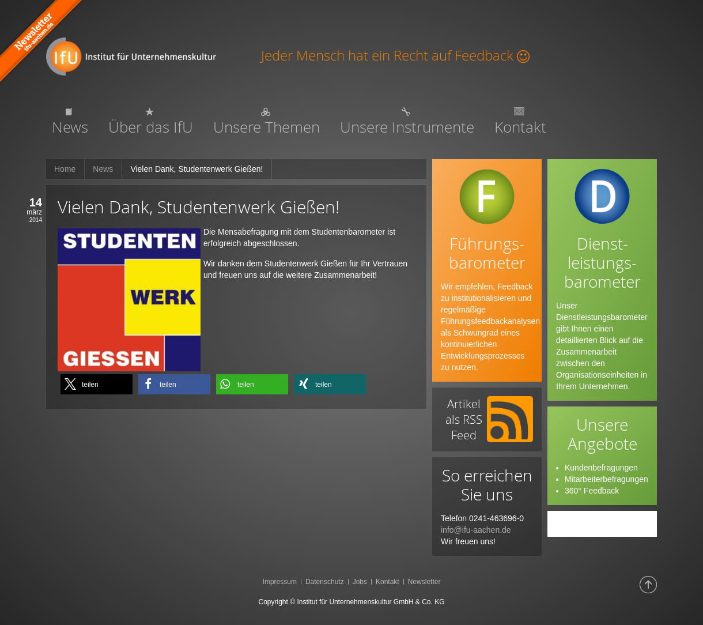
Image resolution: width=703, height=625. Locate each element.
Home (64, 169)
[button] (97, 384)
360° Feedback (592, 490)
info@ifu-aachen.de (476, 529)
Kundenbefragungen (601, 467)
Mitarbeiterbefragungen (606, 479)
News (103, 169)
